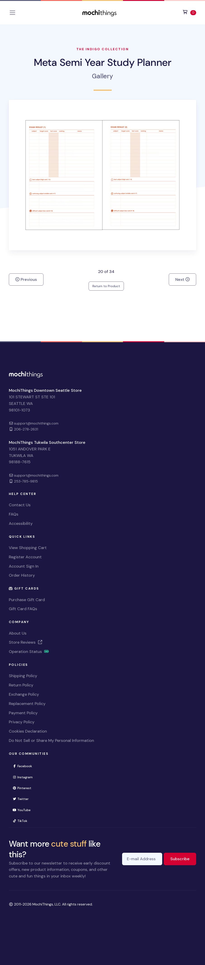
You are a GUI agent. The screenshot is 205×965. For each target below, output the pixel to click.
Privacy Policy (21, 722)
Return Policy (21, 685)
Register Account (25, 557)
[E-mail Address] (142, 859)
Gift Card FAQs (23, 608)
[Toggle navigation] (12, 12)
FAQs (13, 514)
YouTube (24, 809)
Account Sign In (24, 566)
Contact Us (20, 505)
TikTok (22, 820)
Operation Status (29, 651)
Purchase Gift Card (27, 599)
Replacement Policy (27, 703)
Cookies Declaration (28, 731)
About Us (18, 633)
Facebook (24, 765)
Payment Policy (23, 713)
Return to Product (106, 286)
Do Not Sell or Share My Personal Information (51, 740)
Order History (22, 575)
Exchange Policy (24, 694)
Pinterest (24, 787)
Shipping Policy (23, 675)
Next (182, 279)
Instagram (25, 776)
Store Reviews (26, 642)
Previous (26, 279)
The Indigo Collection (102, 49)
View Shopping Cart (28, 547)
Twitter (23, 798)
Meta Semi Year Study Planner (102, 62)
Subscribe (183, 858)
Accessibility (21, 523)
